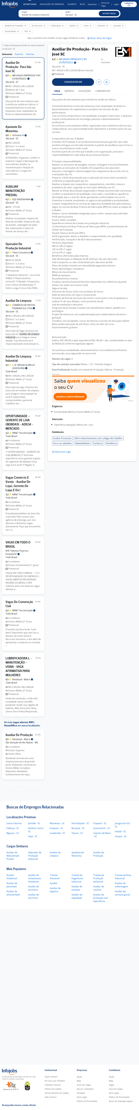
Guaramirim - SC (101, 828)
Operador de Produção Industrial (34, 855)
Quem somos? (51, 1076)
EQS (22, 199)
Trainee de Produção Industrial (98, 878)
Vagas (111, 1085)
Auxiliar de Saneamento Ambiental (34, 878)
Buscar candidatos (85, 1089)
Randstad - (22, 679)
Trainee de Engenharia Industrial (77, 878)
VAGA (57, 91)
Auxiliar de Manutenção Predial (13, 855)
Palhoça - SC (13, 828)
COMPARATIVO (102, 91)
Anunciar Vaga (105, 4)
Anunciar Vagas (84, 1085)
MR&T (23, 432)
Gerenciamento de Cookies (57, 1093)
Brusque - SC (78, 828)
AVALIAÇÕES (84, 91)
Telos (22, 252)
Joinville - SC (34, 823)
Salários (72, 4)
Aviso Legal (82, 1097)
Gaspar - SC (121, 836)
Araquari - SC (56, 828)
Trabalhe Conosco (53, 1085)
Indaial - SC (120, 831)
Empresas (92, 4)
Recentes (19, 54)
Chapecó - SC (99, 823)
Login (116, 4)
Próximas (30, 54)
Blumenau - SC (57, 823)
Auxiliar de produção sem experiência (100, 898)
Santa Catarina (14, 823)
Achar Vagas (29, 4)
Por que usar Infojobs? (55, 1080)
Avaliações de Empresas (52, 4)
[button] (109, 13)
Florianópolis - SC (80, 823)
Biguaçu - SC (13, 833)
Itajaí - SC (32, 836)
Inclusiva (19, 135)
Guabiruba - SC (57, 833)
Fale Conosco (50, 1097)
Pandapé (81, 1093)
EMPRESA (69, 91)
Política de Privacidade (87, 1101)
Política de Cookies (53, 1089)
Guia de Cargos (116, 1089)
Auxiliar (53, 883)
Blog (82, 4)
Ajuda (79, 1076)
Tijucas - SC (77, 833)
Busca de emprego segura (121, 1101)
